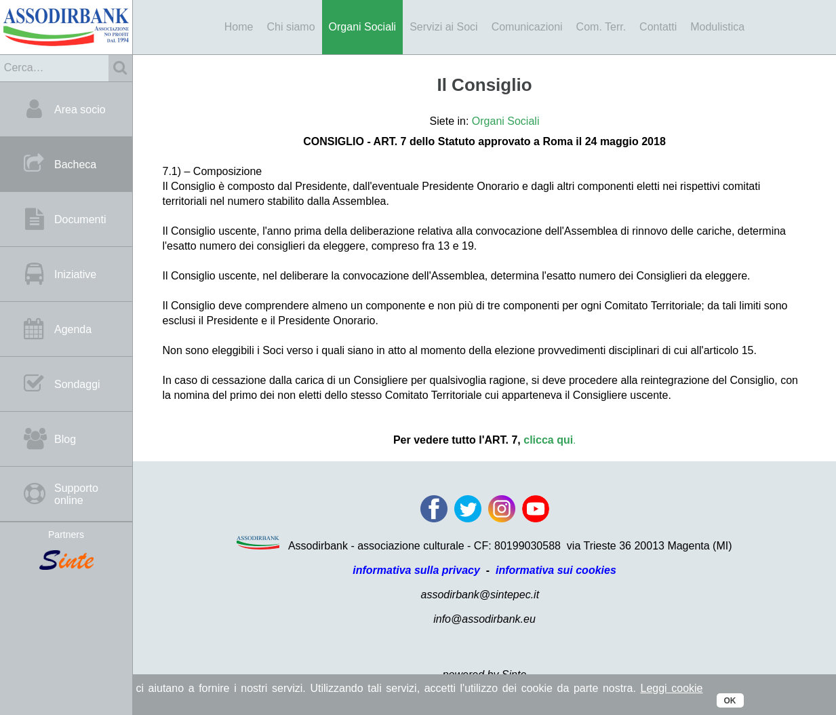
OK (730, 701)
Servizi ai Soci (443, 27)
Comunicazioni (527, 27)
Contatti (658, 27)
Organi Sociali (363, 27)
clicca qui (548, 440)
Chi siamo (290, 27)
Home (239, 27)
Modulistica (717, 27)
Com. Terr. (601, 27)
